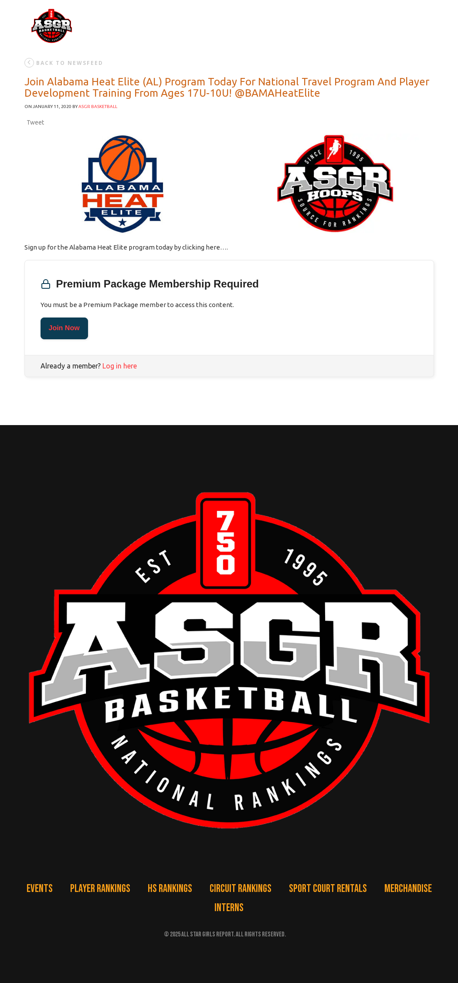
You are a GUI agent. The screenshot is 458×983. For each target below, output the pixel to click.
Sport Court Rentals (328, 888)
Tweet (35, 122)
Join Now (64, 328)
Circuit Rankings (240, 888)
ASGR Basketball (97, 106)
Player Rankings (100, 888)
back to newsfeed (63, 63)
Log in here (119, 366)
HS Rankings (170, 888)
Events (40, 888)
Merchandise (408, 888)
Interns (229, 908)
